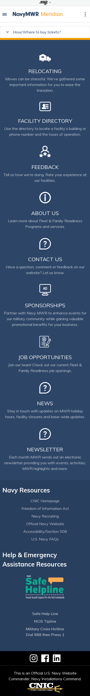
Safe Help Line (45, 613)
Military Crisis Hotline (45, 628)
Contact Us (45, 259)
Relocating (45, 71)
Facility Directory (45, 121)
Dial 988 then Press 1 (45, 634)
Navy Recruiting (45, 516)
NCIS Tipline (45, 621)
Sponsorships (45, 305)
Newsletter (45, 449)
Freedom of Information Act (45, 508)
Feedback (45, 167)
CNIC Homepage (45, 500)
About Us (45, 213)
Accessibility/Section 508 (45, 531)
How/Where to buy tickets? (37, 32)
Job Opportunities (45, 357)
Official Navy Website (45, 523)
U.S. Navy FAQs (45, 539)
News (45, 403)
